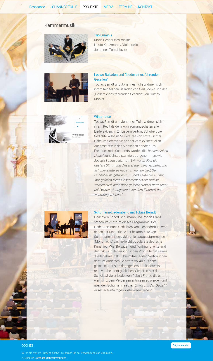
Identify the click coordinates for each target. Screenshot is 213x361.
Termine (125, 6)
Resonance (37, 6)
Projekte (90, 6)
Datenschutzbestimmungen (50, 359)
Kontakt (145, 6)
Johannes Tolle (63, 6)
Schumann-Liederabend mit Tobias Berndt (125, 212)
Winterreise (102, 116)
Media (108, 6)
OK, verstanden (181, 347)
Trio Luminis (103, 35)
